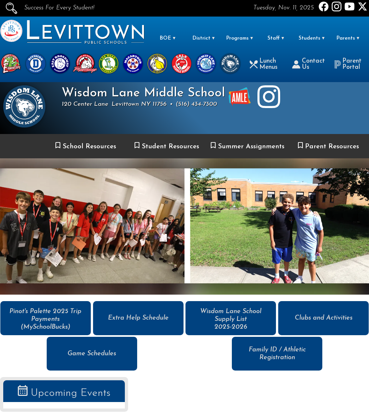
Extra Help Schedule (138, 318)
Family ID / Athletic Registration (277, 354)
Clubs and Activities (323, 318)
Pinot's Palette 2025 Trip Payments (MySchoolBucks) (45, 319)
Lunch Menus (264, 64)
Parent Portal (348, 64)
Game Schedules (91, 353)
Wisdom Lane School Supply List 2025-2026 (230, 319)
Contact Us (308, 64)
